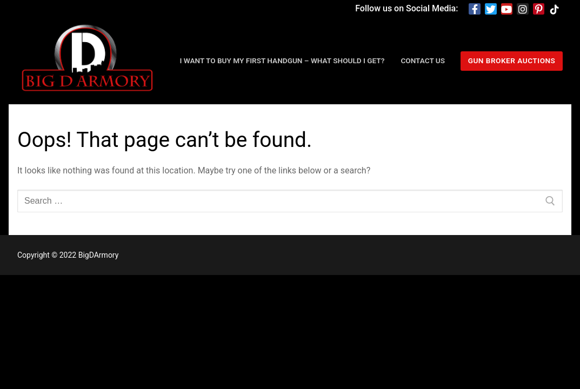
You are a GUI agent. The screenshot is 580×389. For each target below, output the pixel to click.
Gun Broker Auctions (512, 60)
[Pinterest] (539, 9)
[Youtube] (507, 9)
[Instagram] (523, 9)
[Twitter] (491, 9)
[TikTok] (555, 9)
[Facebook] (475, 9)
